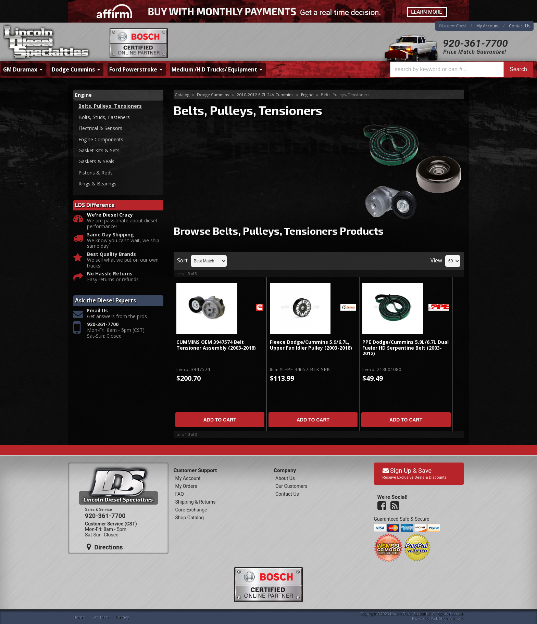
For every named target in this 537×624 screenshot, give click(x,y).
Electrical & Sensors (100, 128)
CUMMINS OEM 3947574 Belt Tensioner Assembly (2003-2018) (216, 345)
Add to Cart (219, 419)
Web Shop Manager (447, 618)
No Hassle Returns (110, 274)
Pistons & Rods (95, 172)
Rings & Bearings (97, 183)
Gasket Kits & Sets (99, 150)
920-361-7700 (475, 43)
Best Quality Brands (111, 254)
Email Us (97, 311)
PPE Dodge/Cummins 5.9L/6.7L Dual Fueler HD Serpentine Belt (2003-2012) (405, 347)
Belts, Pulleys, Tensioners (110, 106)
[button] (461, 69)
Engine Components (100, 139)
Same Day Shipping (110, 235)
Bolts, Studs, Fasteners (104, 117)
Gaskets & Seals (96, 161)
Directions (105, 547)
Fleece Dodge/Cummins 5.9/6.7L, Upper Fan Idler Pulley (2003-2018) (311, 345)
